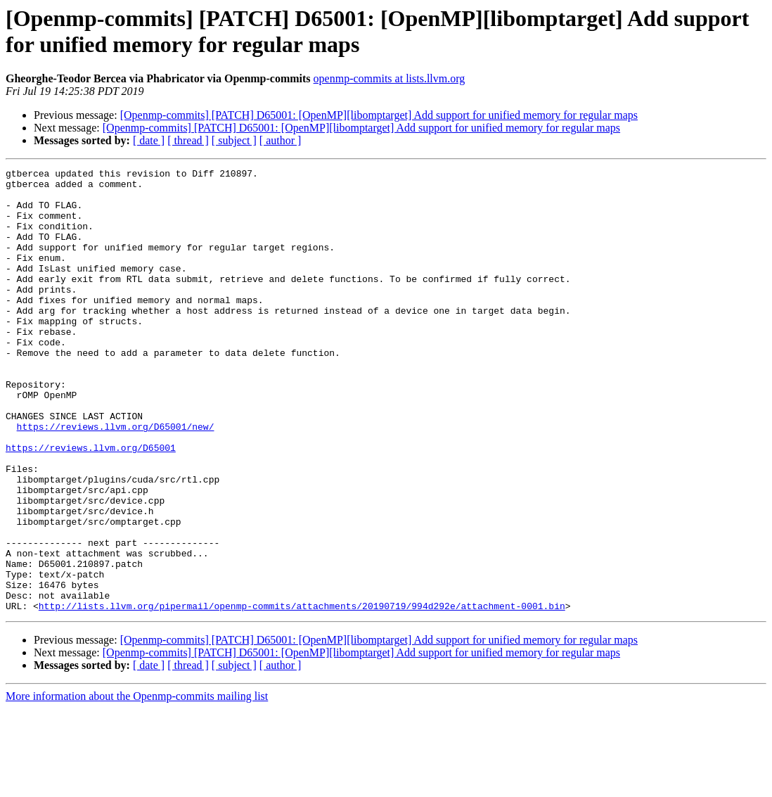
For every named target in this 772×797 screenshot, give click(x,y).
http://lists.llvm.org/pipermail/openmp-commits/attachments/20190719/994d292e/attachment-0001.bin (302, 694)
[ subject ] (234, 140)
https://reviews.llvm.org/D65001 (91, 504)
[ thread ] (188, 140)
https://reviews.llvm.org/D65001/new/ (115, 479)
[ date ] (149, 140)
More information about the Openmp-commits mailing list (137, 785)
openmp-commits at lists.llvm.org (389, 78)
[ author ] (280, 140)
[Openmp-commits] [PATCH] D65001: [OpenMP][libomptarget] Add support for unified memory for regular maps (379, 115)
